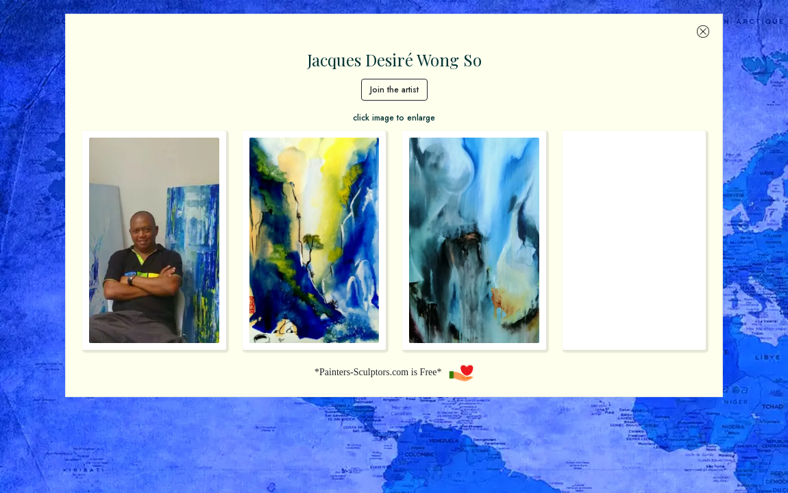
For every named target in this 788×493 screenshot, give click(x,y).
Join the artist (394, 90)
